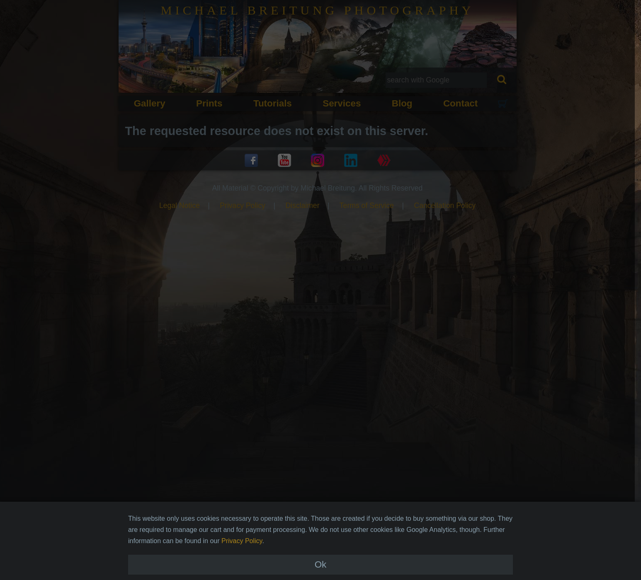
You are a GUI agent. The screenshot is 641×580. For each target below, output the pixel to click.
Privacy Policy (241, 553)
